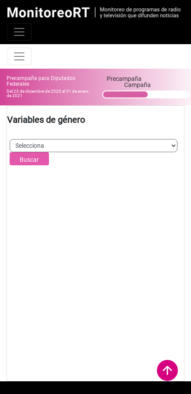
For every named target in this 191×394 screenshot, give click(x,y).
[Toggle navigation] (19, 32)
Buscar (29, 159)
